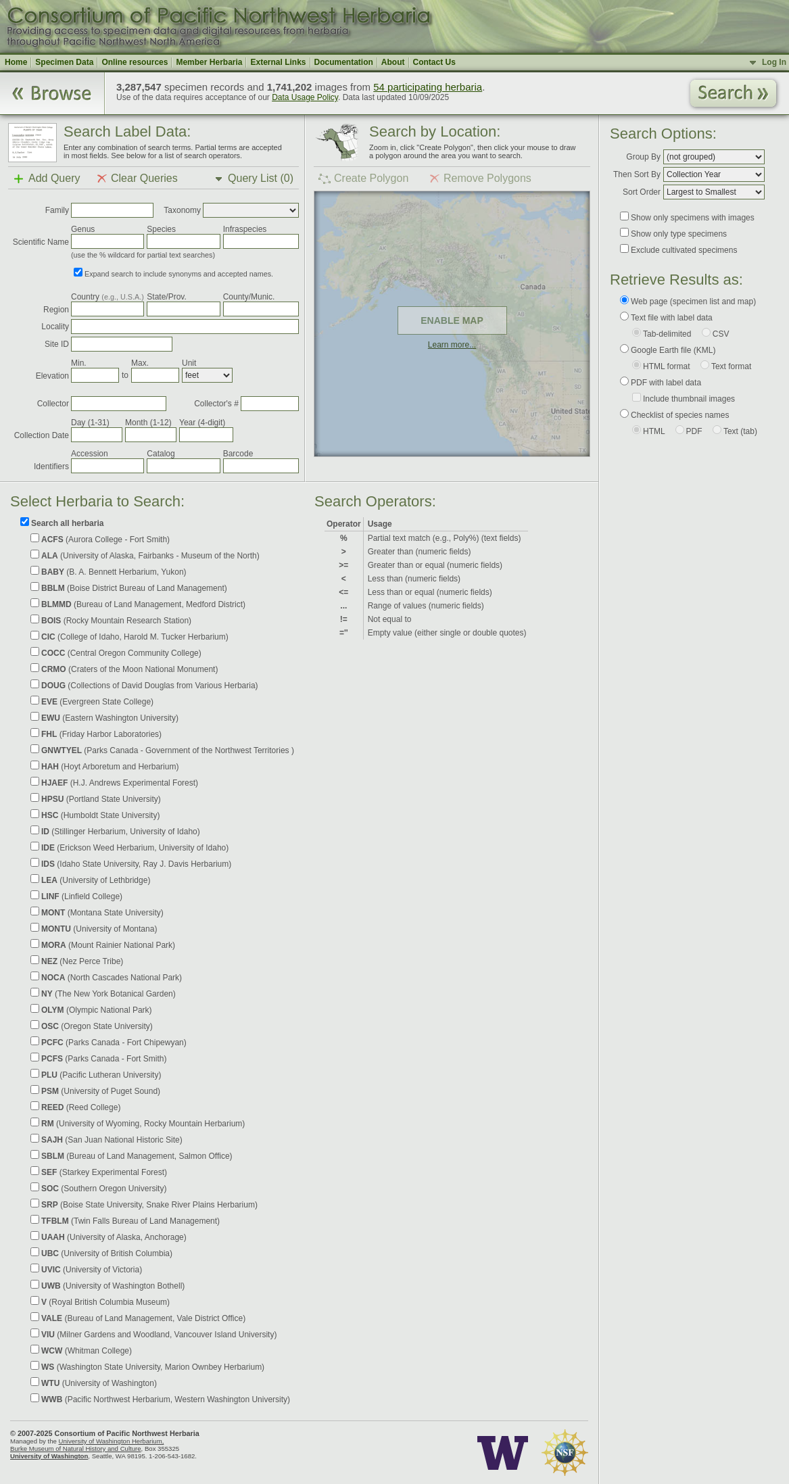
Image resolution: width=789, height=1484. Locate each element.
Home (16, 62)
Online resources (134, 62)
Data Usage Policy (305, 97)
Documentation (343, 62)
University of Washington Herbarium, (111, 1441)
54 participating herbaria (427, 87)
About (393, 62)
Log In (774, 62)
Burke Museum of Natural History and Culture (75, 1448)
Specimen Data (64, 62)
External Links (278, 62)
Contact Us (434, 62)
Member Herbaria (209, 62)
